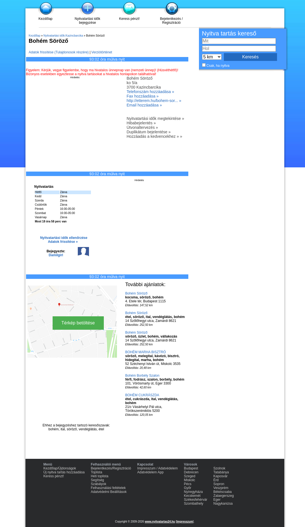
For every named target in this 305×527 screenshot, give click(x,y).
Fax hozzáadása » (143, 96)
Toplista (96, 472)
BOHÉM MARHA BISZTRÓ (145, 352)
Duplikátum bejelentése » (149, 132)
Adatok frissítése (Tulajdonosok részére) (59, 52)
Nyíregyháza (193, 492)
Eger (217, 500)
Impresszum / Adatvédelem (157, 468)
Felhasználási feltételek (108, 488)
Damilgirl (56, 255)
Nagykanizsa (223, 503)
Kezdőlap (45, 19)
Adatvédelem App (150, 472)
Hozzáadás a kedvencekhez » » (154, 136)
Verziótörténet (102, 52)
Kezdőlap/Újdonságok (59, 468)
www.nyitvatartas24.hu (160, 521)
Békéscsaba (223, 492)
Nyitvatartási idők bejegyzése (87, 21)
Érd (216, 480)
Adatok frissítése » (63, 242)
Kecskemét (192, 496)
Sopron (219, 484)
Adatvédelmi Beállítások (108, 492)
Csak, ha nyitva (218, 66)
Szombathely (193, 503)
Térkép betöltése (78, 323)
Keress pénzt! (129, 19)
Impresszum (185, 521)
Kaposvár (221, 476)
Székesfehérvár (195, 500)
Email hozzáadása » (144, 105)
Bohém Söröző (136, 293)
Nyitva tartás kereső (229, 33)
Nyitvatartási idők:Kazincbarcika (63, 35)
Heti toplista (99, 476)
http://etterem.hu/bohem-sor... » (154, 100)
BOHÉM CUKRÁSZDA (142, 395)
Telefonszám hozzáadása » (150, 91)
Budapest (191, 468)
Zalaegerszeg (224, 496)
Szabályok (98, 484)
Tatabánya (221, 472)
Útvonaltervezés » (142, 127)
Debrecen (191, 472)
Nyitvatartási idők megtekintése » (155, 118)
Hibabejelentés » (141, 123)
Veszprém (221, 488)
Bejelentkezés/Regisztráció (111, 468)
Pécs (187, 484)
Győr (187, 488)
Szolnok (220, 468)
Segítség (97, 480)
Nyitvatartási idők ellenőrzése (63, 238)
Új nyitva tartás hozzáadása (64, 472)
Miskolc (189, 480)
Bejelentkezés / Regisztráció (171, 21)
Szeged (189, 476)
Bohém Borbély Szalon (142, 376)
